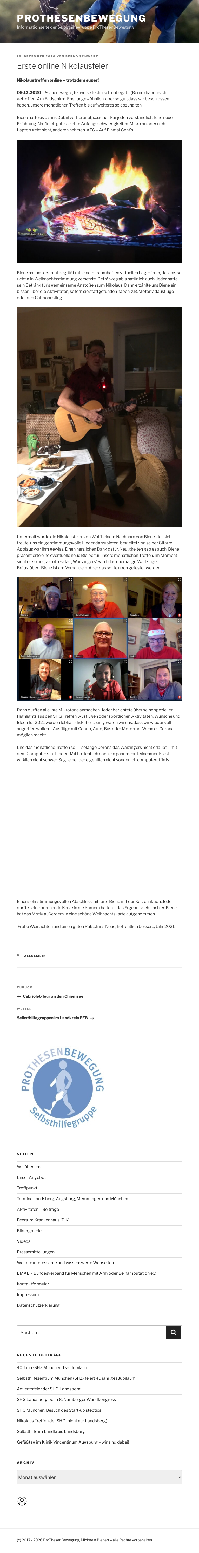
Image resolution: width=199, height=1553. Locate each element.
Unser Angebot (31, 1177)
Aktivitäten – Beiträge (38, 1209)
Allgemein (35, 956)
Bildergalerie (29, 1230)
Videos (23, 1241)
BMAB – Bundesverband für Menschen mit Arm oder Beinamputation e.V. (86, 1273)
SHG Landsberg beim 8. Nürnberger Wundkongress (66, 1399)
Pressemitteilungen (36, 1252)
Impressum (28, 1294)
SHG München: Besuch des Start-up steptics (59, 1410)
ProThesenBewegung (81, 18)
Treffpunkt (27, 1188)
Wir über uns (29, 1166)
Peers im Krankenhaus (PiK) (43, 1220)
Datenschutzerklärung (38, 1305)
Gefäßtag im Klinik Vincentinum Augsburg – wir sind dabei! (73, 1442)
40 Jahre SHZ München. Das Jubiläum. (53, 1367)
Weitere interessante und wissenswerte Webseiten (65, 1262)
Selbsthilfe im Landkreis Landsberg (51, 1431)
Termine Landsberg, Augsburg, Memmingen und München (72, 1198)
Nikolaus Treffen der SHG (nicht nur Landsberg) (62, 1420)
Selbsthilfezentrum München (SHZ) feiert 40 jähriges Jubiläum (76, 1378)
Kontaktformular (33, 1283)
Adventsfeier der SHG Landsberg (49, 1388)
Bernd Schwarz (81, 56)
